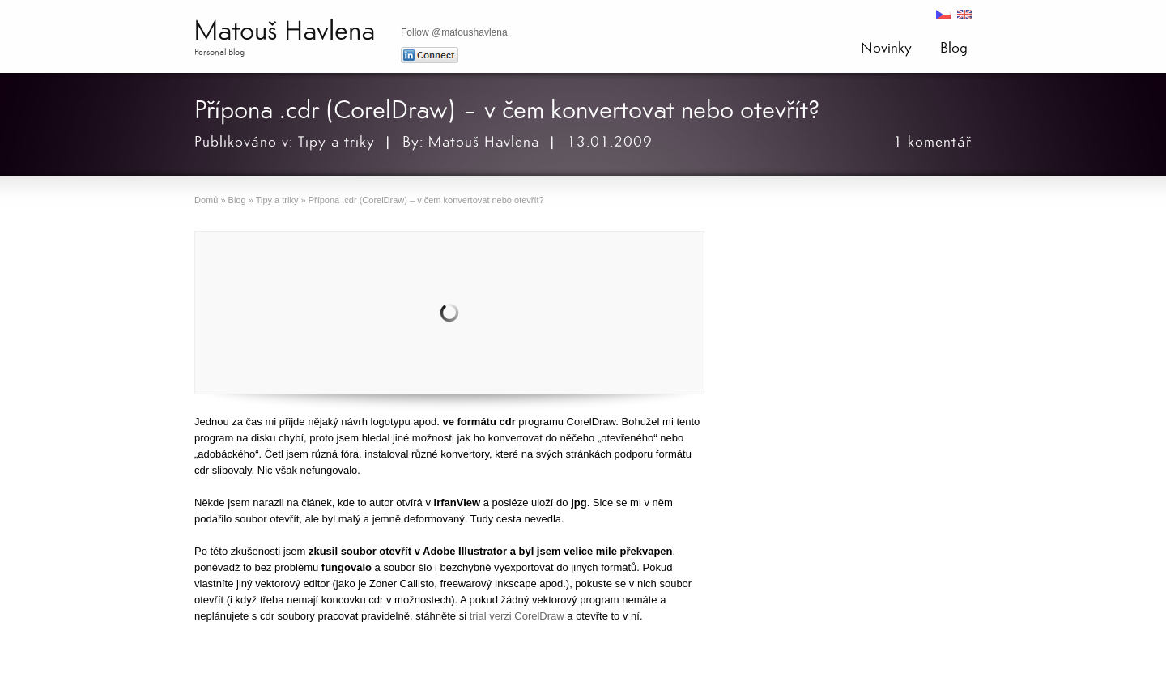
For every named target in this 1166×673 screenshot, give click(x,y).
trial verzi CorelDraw (517, 616)
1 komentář (932, 142)
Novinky (886, 48)
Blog (954, 48)
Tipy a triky (336, 142)
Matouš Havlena (284, 31)
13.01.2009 (610, 142)
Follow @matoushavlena (454, 32)
